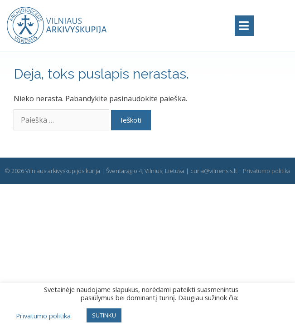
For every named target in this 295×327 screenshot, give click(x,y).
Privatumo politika (266, 171)
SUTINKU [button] (104, 315)
